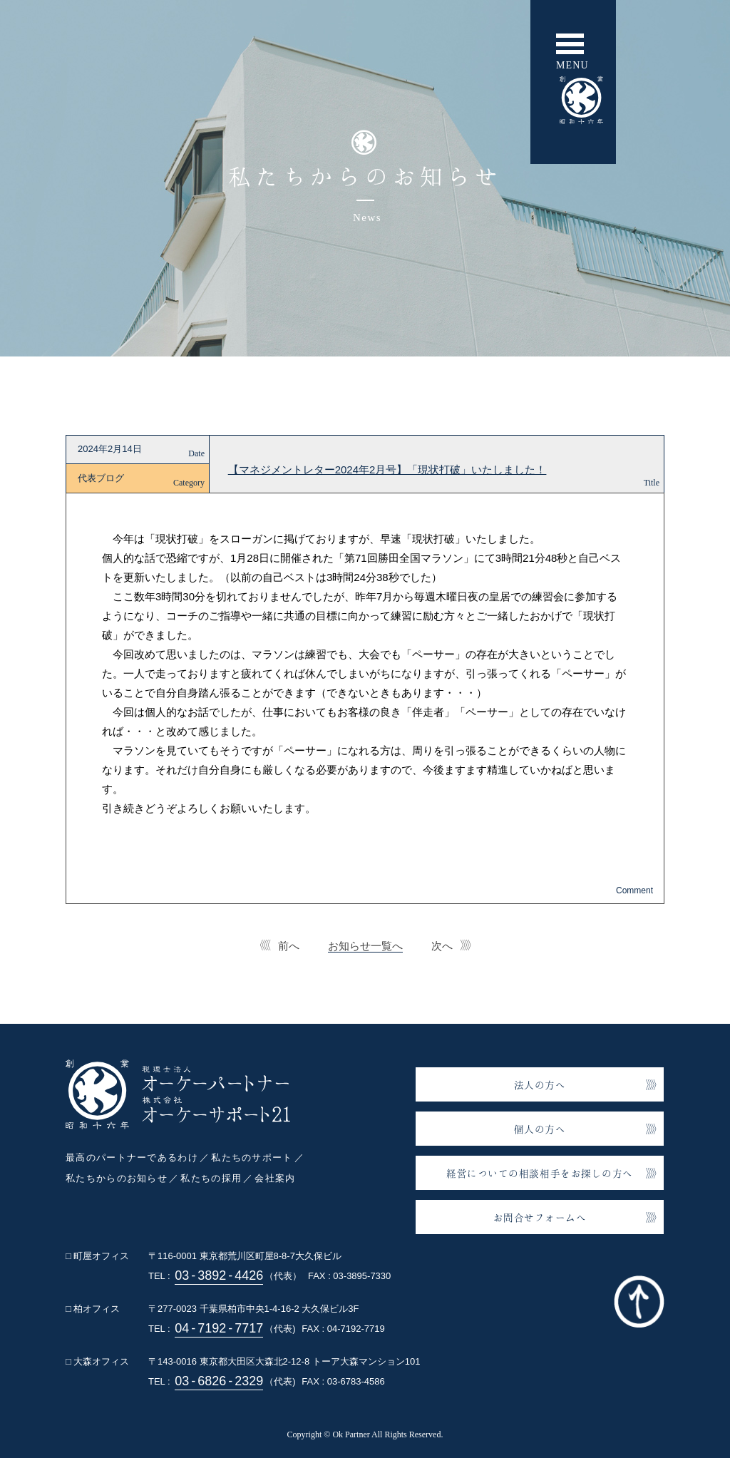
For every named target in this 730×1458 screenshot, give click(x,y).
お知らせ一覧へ (365, 946)
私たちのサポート (251, 1157)
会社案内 (275, 1178)
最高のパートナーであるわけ (132, 1157)
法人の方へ (540, 1084)
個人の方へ (540, 1129)
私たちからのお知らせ (117, 1178)
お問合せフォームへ (540, 1217)
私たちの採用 (211, 1178)
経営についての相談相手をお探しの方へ (539, 1173)
